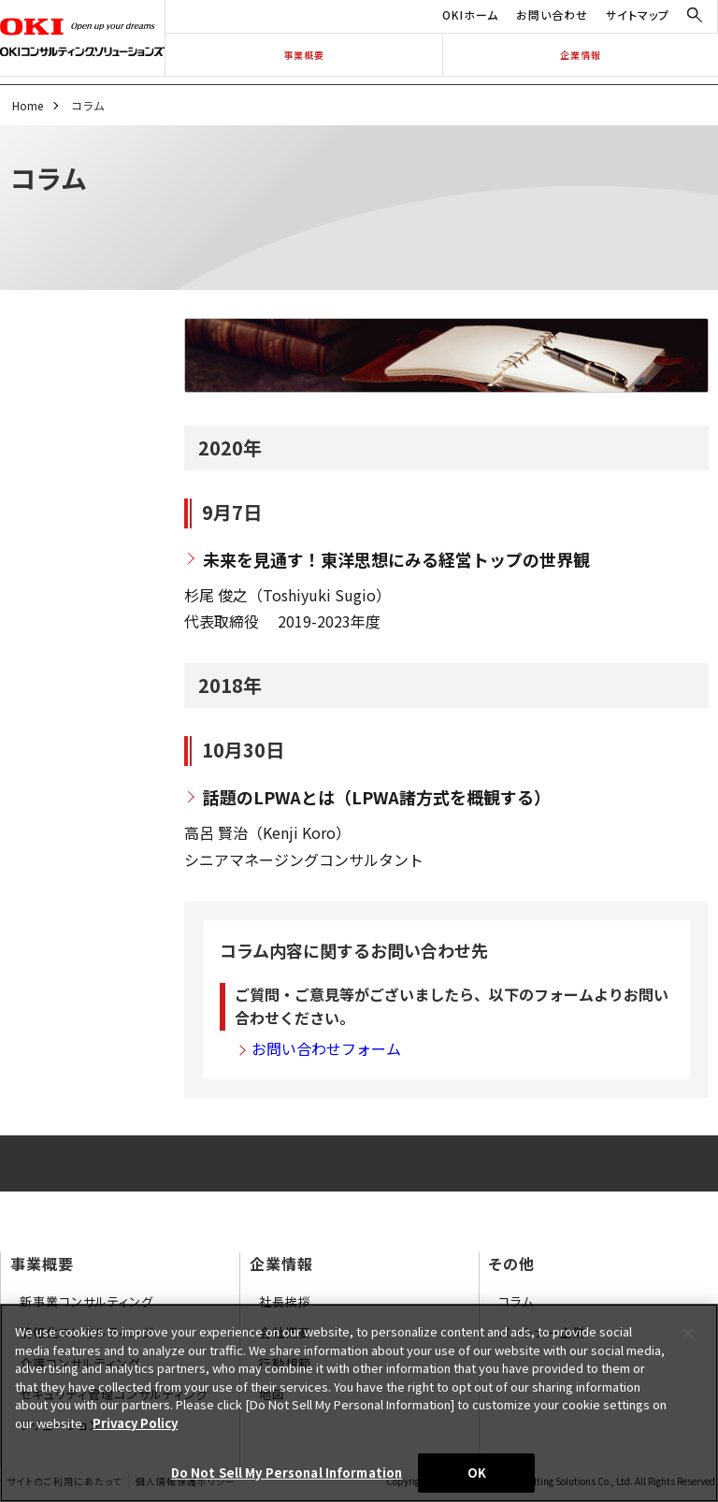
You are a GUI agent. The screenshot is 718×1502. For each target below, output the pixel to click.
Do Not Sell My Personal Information (287, 1472)
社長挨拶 (285, 1301)
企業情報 (580, 55)
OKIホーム (470, 14)
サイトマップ (637, 14)
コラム (516, 1301)
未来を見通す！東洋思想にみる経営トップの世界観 (396, 559)
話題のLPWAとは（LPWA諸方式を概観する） (377, 797)
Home (27, 105)
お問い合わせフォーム (326, 1048)
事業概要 (303, 55)
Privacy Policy (135, 1423)
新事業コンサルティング (86, 1301)
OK (476, 1472)
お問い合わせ (552, 14)
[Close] (688, 1333)
